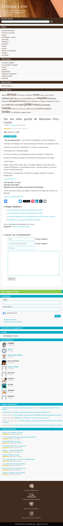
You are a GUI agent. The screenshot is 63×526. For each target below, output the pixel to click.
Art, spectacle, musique (10, 65)
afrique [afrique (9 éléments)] (4, 95)
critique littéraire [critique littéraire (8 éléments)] (49, 95)
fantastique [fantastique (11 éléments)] (52, 98)
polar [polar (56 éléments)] (28, 104)
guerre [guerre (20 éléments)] (16, 101)
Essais (4, 35)
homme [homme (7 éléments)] (29, 101)
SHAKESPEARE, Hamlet (10, 455)
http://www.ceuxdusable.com (13, 196)
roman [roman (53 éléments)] (6, 108)
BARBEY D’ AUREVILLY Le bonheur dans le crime (32, 418)
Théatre (4, 53)
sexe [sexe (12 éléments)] (28, 109)
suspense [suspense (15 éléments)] (47, 108)
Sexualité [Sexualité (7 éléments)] (33, 108)
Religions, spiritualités (9, 74)
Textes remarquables (9, 51)
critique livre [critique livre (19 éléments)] (8, 98)
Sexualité (5, 78)
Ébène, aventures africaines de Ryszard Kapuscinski (32, 412)
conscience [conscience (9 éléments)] (29, 95)
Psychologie (6, 71)
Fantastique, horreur (9, 37)
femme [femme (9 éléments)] (4, 101)
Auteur (5, 300)
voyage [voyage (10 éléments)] (22, 112)
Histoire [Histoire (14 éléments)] (23, 101)
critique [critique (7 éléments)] (42, 95)
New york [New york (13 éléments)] (14, 105)
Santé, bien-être (7, 76)
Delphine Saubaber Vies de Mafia (13, 473)
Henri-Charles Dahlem (15, 355)
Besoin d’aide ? (7, 86)
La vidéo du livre (9, 179)
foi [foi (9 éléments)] (7, 101)
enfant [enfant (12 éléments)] (28, 98)
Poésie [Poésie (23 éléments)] (36, 104)
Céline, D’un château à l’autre (12, 432)
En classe (5, 55)
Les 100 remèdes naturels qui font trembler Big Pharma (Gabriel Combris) (36, 415)
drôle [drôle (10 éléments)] (24, 98)
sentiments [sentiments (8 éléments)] (22, 108)
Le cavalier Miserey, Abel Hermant (14, 464)
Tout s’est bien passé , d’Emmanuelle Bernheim (18, 459)
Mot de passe (7, 307)
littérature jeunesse (18, 227)
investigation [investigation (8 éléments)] (42, 101)
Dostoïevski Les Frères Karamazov (14, 446)
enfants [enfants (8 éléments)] (34, 98)
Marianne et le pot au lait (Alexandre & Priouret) (24, 220)
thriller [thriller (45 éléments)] (6, 112)
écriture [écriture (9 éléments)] (28, 112)
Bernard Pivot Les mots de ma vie (13, 468)
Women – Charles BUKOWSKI (12, 450)
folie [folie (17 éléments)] (11, 101)
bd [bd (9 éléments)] (18, 95)
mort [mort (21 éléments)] (8, 104)
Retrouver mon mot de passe (13, 322)
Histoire (4, 69)
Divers (4, 67)
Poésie (4, 46)
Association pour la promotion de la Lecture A (17, 408)
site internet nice (30, 524)
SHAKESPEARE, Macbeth (11, 441)
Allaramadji (6, 412)
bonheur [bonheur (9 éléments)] (22, 95)
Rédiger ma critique (10, 319)
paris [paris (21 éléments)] (21, 104)
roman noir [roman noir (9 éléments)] (15, 109)
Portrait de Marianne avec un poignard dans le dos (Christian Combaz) (31, 216)
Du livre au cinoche (8, 33)
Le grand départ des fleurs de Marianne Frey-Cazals (25, 210)
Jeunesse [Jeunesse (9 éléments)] (49, 101)
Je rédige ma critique (10, 292)
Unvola (10, 349)
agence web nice (42, 524)
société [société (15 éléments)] (39, 108)
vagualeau (13, 125)
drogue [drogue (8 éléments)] (20, 98)
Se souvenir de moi (10, 313)
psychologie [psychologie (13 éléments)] (45, 105)
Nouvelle (5, 44)
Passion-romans (13, 367)
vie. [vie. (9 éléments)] (12, 112)
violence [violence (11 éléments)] (17, 112)
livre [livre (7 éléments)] (54, 101)
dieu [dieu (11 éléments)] (15, 98)
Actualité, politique (8, 63)
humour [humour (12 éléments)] (35, 101)
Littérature (5, 42)
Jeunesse (5, 39)
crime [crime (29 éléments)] (36, 94)
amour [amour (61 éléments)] (12, 94)
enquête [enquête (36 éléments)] (42, 98)
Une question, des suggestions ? (12, 328)
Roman (4, 48)
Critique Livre (15, 6)
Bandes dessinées (8, 30)
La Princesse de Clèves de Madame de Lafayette (19, 437)
